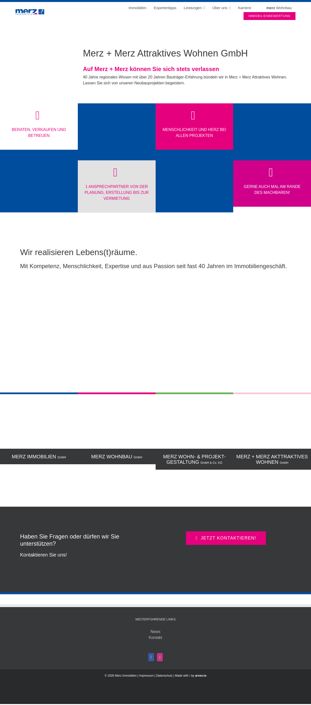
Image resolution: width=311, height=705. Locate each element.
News (155, 632)
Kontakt (155, 637)
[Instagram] (160, 657)
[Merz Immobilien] (30, 10)
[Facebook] (151, 657)
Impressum (146, 675)
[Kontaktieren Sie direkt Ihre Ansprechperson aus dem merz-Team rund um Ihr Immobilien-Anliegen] (226, 538)
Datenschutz (164, 675)
